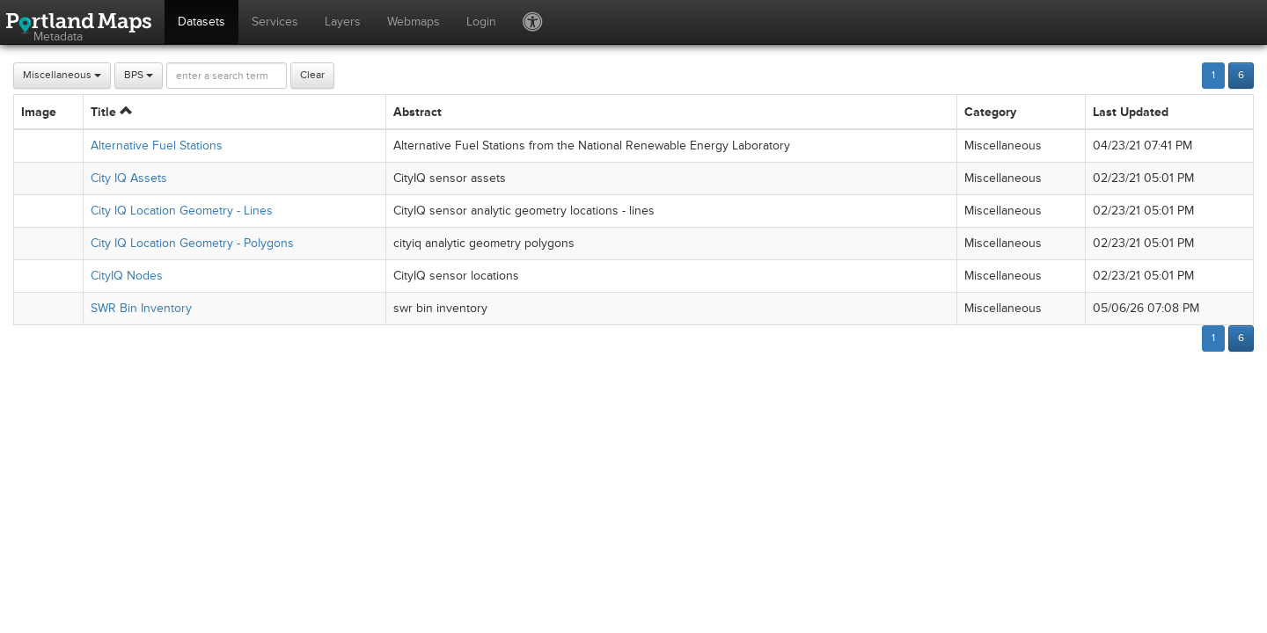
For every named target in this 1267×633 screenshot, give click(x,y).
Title (111, 112)
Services (275, 21)
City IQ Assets (129, 178)
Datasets (201, 21)
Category (990, 112)
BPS (138, 75)
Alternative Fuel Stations (157, 145)
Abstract (417, 112)
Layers (343, 21)
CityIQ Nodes (127, 275)
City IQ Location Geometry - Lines (182, 210)
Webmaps (413, 21)
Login (481, 21)
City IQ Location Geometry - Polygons (192, 243)
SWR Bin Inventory (141, 308)
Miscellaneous (62, 75)
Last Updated (1130, 112)
